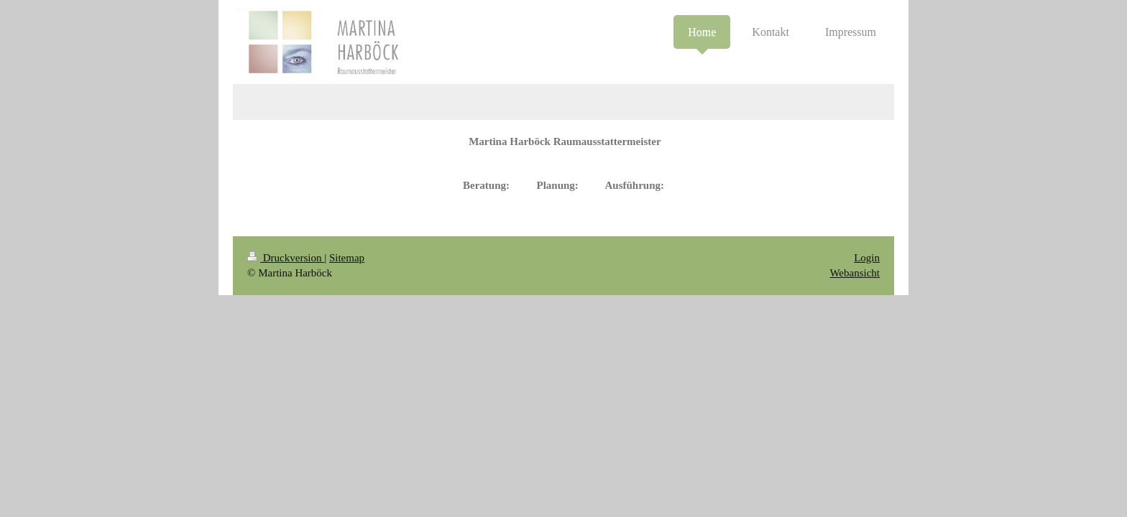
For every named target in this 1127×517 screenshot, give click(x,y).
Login (867, 258)
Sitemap (346, 258)
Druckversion (285, 258)
